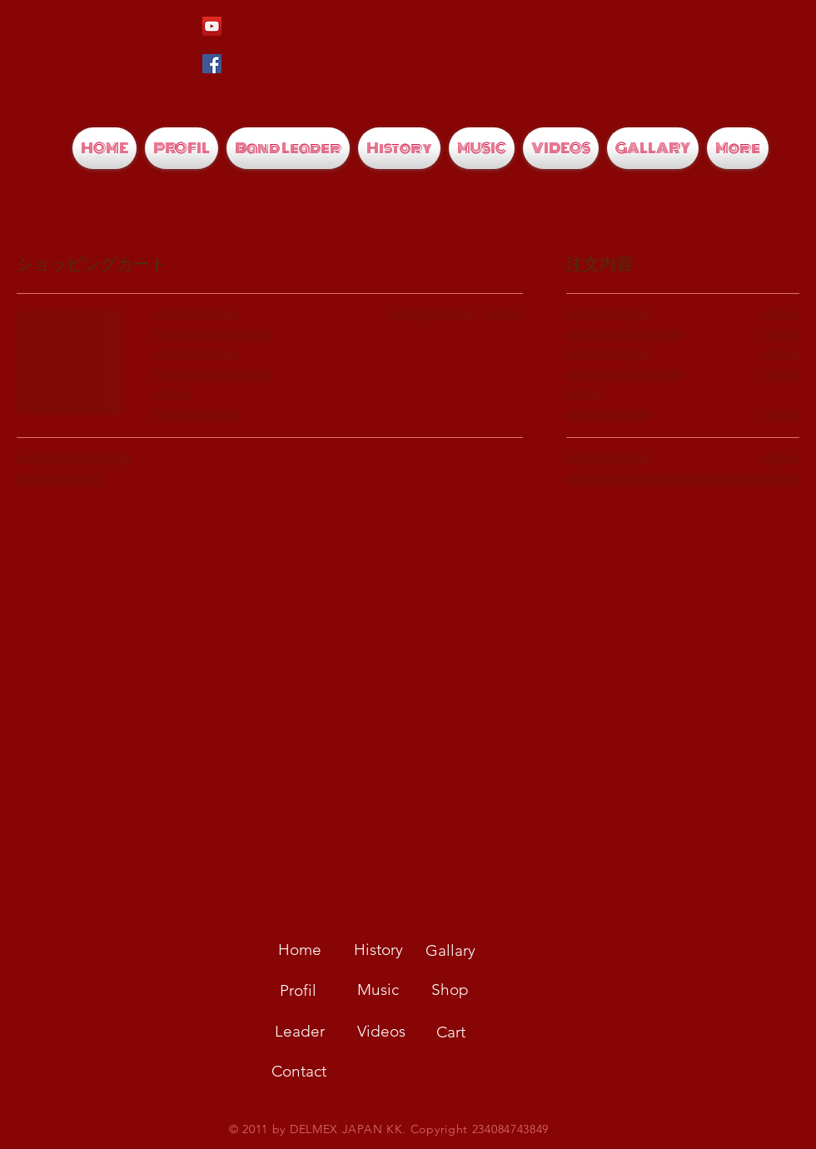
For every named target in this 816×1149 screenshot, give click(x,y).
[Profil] (298, 991)
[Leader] (300, 1031)
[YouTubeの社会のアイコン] (211, 26)
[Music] (378, 990)
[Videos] (381, 1031)
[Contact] (299, 1071)
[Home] (300, 950)
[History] (378, 950)
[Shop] (450, 990)
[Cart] (450, 1033)
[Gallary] (450, 951)
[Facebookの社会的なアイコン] (211, 63)
